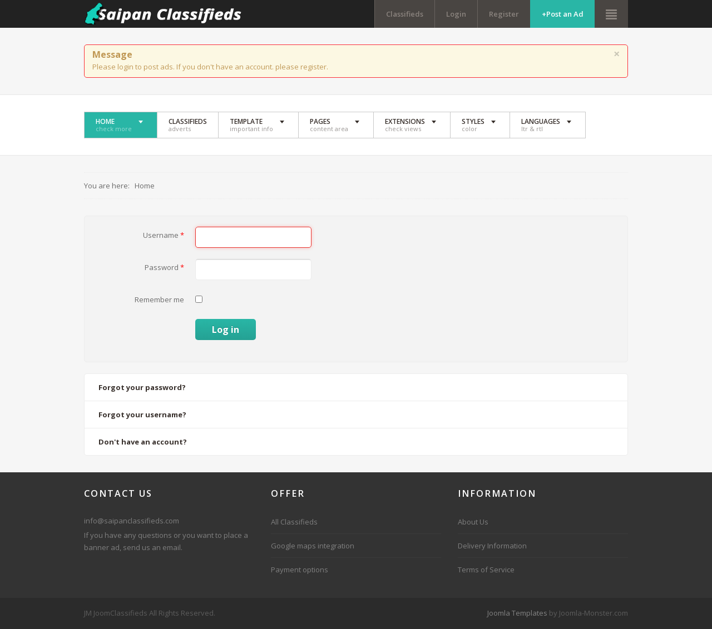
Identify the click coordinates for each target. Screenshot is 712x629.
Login (456, 14)
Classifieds (404, 14)
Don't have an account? (142, 442)
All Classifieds (294, 522)
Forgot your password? (142, 387)
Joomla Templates (517, 613)
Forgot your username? (142, 415)
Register (504, 14)
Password (164, 267)
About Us (473, 522)
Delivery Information (492, 546)
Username (163, 235)
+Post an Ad (563, 14)
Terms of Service (486, 570)
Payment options (299, 570)
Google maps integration (312, 546)
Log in (225, 329)
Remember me (159, 299)
